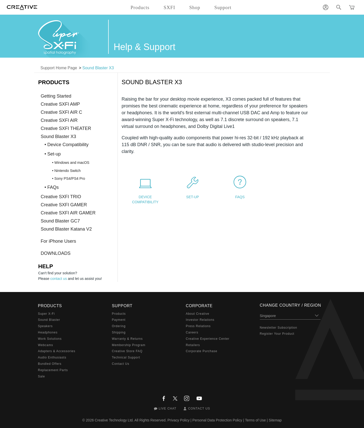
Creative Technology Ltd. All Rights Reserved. (131, 420)
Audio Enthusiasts (52, 357)
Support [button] (223, 7)
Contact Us (120, 364)
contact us (58, 279)
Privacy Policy (179, 420)
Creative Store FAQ (127, 351)
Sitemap (275, 420)
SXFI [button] (169, 7)
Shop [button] (194, 7)
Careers (192, 332)
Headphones (48, 332)
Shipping (119, 332)
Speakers (45, 326)
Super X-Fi (46, 314)
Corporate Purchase (201, 351)
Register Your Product (277, 333)
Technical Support (126, 357)
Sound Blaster (49, 320)
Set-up (192, 197)
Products (119, 314)
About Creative (197, 314)
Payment (119, 320)
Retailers (193, 345)
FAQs (239, 197)
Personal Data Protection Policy (217, 420)
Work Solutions (50, 339)
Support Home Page (58, 68)
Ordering (119, 326)
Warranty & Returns (127, 339)
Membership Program (129, 345)
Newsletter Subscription (278, 327)
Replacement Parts (53, 370)
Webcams (45, 345)
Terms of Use (255, 420)
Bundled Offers (49, 364)
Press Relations (198, 326)
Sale (41, 376)
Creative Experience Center (207, 339)
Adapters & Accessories (56, 351)
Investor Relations (200, 320)
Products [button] (139, 7)
